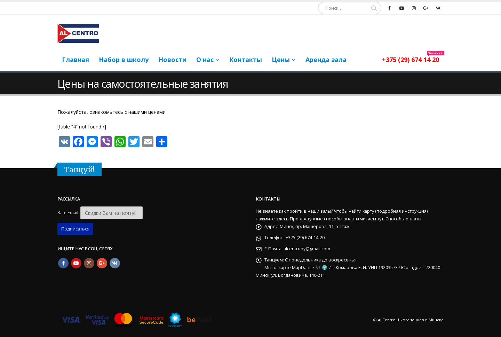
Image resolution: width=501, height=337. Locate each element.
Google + (102, 263)
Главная (75, 59)
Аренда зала (326, 59)
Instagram (89, 263)
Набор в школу (124, 59)
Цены (281, 59)
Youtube (76, 263)
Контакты (245, 59)
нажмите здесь (272, 219)
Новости (172, 59)
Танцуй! (79, 169)
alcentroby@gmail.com (307, 249)
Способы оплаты (403, 219)
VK (115, 263)
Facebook (63, 263)
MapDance (303, 268)
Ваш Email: (68, 212)
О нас (205, 59)
